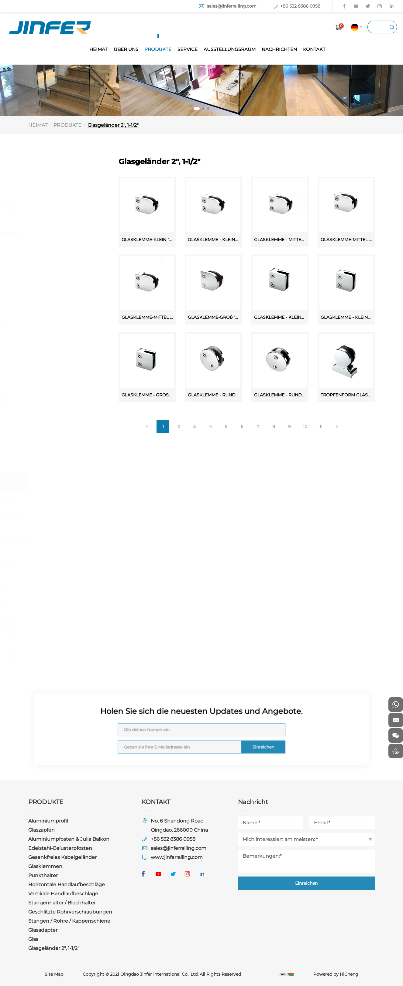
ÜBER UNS (126, 49)
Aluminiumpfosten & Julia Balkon (64, 211)
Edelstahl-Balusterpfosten (65, 233)
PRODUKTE (157, 49)
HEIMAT (98, 49)
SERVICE (187, 49)
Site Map (54, 974)
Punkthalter (48, 295)
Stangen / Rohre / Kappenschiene (54, 422)
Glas (38, 462)
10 (313, 445)
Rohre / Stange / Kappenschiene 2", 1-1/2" (66, 651)
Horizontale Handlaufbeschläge (57, 318)
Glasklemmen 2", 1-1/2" (64, 503)
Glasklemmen (50, 277)
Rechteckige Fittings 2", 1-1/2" (69, 569)
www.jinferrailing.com (177, 857)
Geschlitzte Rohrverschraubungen (61, 396)
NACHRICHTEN (279, 49)
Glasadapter (48, 444)
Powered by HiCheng (335, 974)
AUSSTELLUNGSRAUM (230, 49)
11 (328, 445)
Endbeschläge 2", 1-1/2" (65, 632)
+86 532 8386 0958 (300, 6)
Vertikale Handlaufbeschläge (57, 344)
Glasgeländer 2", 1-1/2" (115, 125)
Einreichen (224, 735)
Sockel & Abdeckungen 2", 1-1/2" (70, 522)
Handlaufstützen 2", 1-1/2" (68, 618)
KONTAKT (314, 49)
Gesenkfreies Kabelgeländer (51, 255)
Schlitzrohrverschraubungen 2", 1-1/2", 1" (72, 545)
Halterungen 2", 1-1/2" (63, 603)
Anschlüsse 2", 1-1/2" (61, 588)
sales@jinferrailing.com (232, 6)
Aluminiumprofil (53, 170)
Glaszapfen (46, 189)
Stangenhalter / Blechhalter (52, 370)
